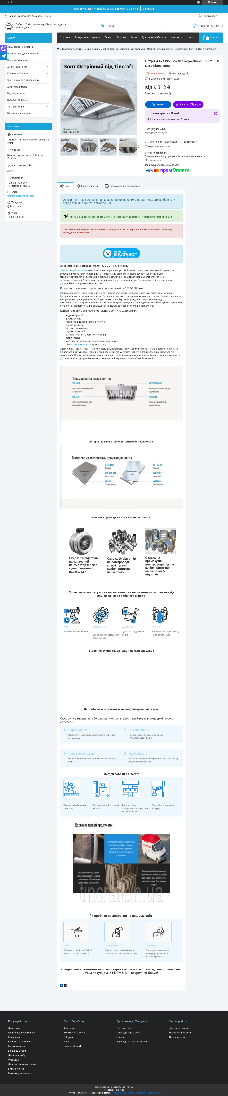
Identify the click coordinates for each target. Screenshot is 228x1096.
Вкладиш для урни (17, 100)
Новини (121, 1037)
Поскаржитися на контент (122, 1093)
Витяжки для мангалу (20, 1073)
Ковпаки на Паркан (17, 73)
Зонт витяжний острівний (74, 270)
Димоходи (14, 1028)
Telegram (69, 1037)
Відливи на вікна (16, 93)
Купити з (190, 104)
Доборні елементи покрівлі (22, 1064)
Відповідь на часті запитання (132, 1041)
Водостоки (14, 1037)
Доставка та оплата (180, 1028)
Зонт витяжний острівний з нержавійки (124, 49)
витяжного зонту (80, 344)
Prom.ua (129, 1087)
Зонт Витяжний (15, 106)
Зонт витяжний (92, 49)
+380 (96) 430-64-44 (74, 1032)
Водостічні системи (17, 60)
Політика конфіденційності (148, 1093)
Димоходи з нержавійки (20, 47)
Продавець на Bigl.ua (114, 1090)
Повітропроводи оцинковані (22, 53)
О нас (108, 37)
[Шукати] (103, 26)
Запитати (148, 8)
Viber (66, 1041)
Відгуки (121, 37)
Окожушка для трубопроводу (23, 80)
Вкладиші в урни (17, 1050)
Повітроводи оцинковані (21, 1032)
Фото (134, 37)
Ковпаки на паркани (19, 1041)
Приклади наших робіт (129, 1032)
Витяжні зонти (16, 1068)
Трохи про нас (124, 1028)
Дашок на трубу (16, 1055)
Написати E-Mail (72, 1046)
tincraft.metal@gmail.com (20, 196)
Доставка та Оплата (154, 37)
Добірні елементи (17, 66)
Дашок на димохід (17, 86)
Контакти (176, 37)
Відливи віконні (16, 1046)
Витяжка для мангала (19, 113)
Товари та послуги (86, 37)
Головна (65, 37)
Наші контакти (177, 1037)
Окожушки (13, 1059)
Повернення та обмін (180, 1032)
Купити (160, 104)
